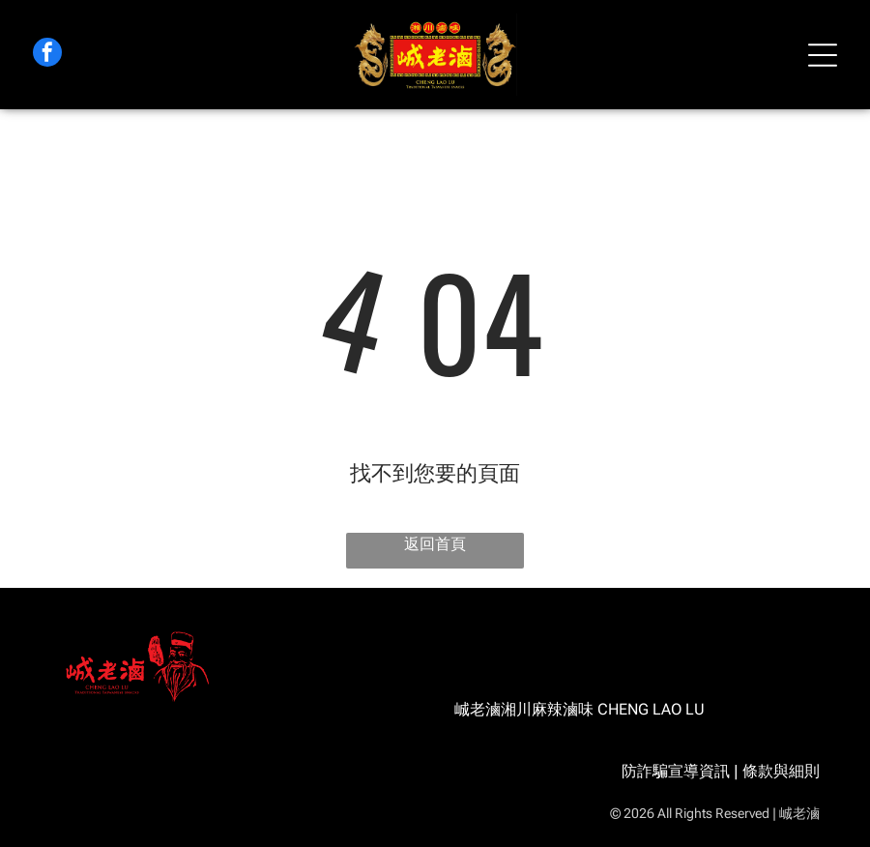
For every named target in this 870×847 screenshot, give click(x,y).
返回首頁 (435, 544)
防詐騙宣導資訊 (676, 771)
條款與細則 (781, 771)
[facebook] (47, 55)
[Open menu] (822, 55)
